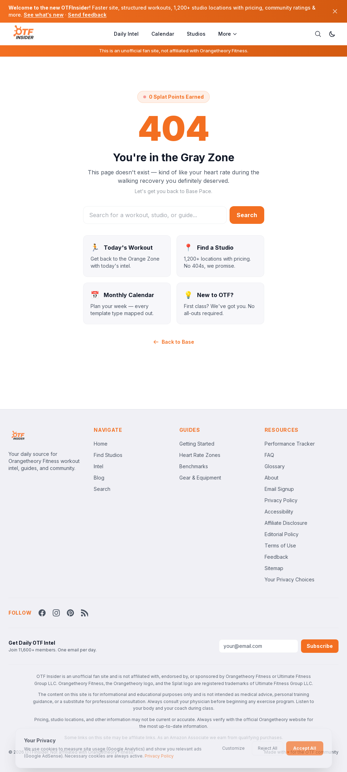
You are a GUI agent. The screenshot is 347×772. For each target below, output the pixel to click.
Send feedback (87, 15)
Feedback (276, 557)
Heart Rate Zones (199, 455)
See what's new (44, 15)
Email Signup (279, 489)
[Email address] (258, 646)
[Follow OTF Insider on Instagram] (56, 612)
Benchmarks (193, 466)
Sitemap (274, 568)
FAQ (269, 455)
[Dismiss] (335, 11)
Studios (196, 34)
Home (101, 444)
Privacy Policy (281, 500)
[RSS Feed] (84, 612)
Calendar (162, 34)
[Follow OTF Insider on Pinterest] (70, 612)
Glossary (275, 466)
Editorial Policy (282, 534)
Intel (98, 466)
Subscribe (320, 646)
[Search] (318, 34)
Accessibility (279, 512)
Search (247, 215)
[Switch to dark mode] (332, 34)
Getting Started (196, 444)
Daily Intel (126, 34)
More (227, 34)
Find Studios (108, 455)
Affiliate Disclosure (286, 523)
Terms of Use (280, 545)
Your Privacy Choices (289, 579)
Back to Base (173, 342)
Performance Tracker (290, 444)
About (271, 478)
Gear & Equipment (200, 478)
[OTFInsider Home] (24, 34)
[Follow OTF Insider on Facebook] (42, 612)
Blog (99, 478)
